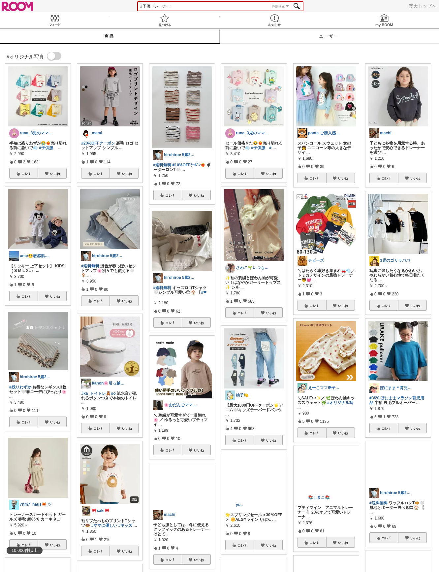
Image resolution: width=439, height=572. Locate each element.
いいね (55, 173)
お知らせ (274, 20)
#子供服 (46, 148)
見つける (165, 20)
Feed (55, 20)
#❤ (203, 292)
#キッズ (125, 525)
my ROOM (384, 20)
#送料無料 (90, 266)
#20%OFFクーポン (98, 143)
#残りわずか (20, 387)
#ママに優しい (104, 525)
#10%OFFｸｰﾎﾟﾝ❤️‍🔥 (188, 165)
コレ (26, 173)
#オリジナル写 (340, 402)
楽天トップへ (422, 6)
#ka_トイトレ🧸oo (98, 393)
